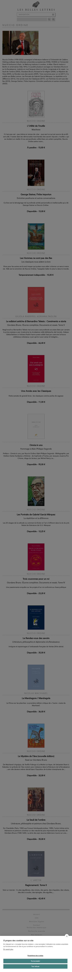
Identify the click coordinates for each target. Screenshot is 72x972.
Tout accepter (35, 961)
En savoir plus (8, 949)
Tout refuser (35, 966)
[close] (67, 936)
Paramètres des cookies (35, 956)
